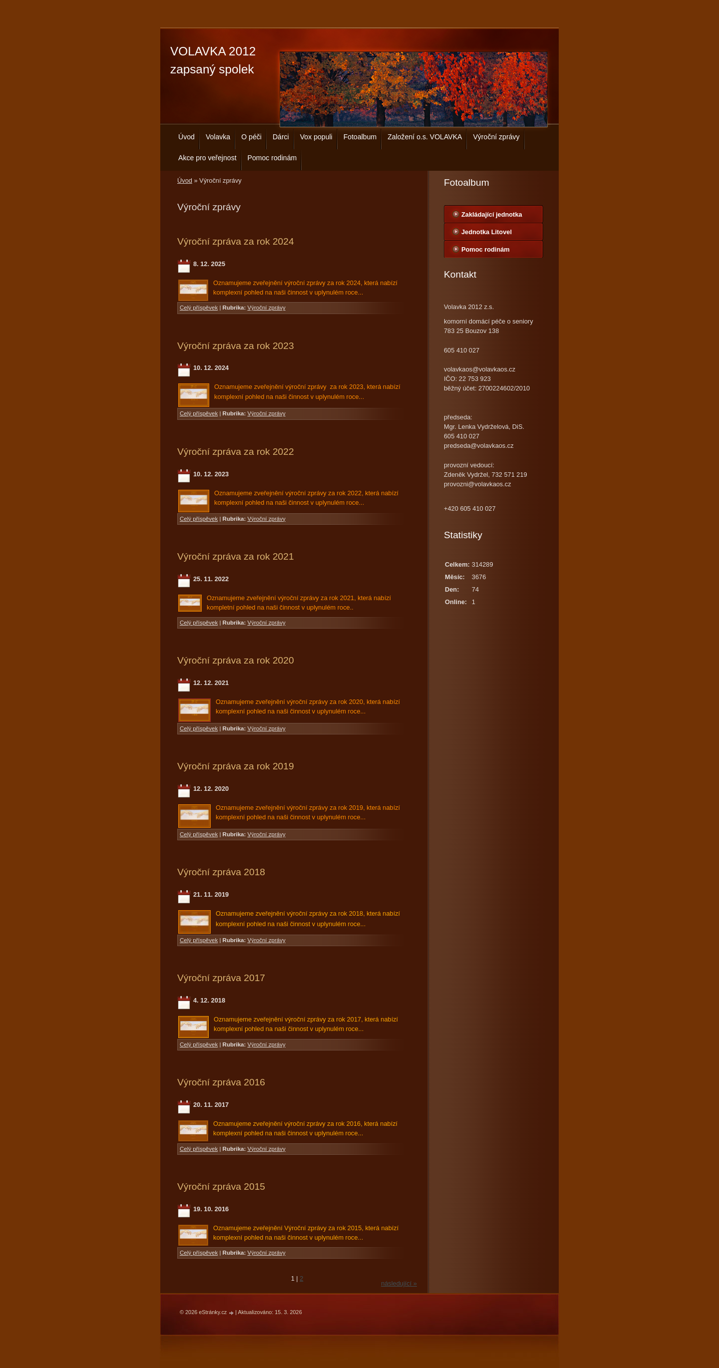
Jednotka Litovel (486, 232)
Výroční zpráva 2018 (221, 872)
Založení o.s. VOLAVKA (424, 137)
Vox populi (316, 137)
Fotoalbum (360, 137)
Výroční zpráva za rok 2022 (235, 451)
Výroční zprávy (496, 137)
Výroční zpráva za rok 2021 (235, 556)
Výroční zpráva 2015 (221, 1186)
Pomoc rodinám (272, 158)
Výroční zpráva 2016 (221, 1082)
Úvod (186, 137)
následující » (399, 1283)
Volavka (218, 137)
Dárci (281, 137)
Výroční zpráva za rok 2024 (235, 241)
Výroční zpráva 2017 (221, 978)
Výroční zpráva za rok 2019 (235, 766)
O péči (251, 137)
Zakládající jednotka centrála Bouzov (491, 217)
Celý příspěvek (199, 308)
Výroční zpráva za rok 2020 (235, 660)
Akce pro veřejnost (207, 158)
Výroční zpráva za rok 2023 (235, 346)
